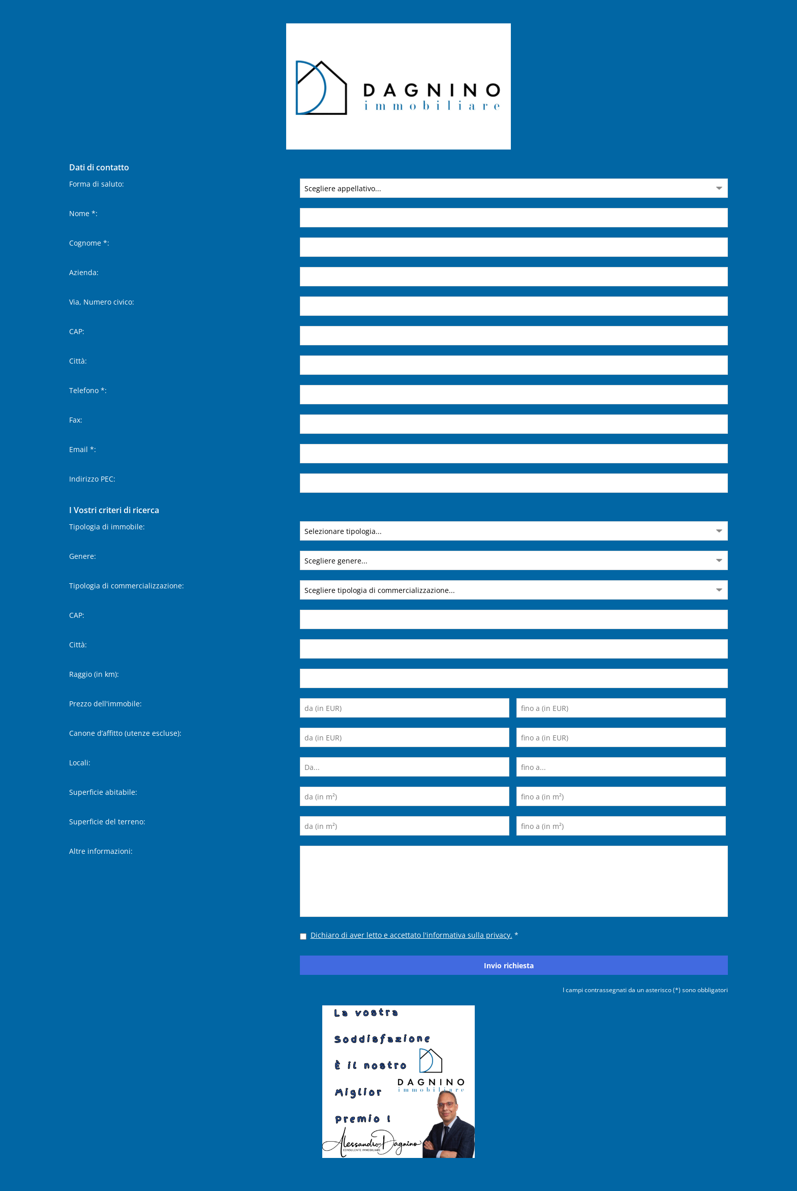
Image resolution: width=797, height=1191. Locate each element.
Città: (78, 361)
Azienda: (84, 272)
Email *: (82, 449)
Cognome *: (89, 243)
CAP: (76, 331)
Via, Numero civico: (101, 302)
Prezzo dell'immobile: (105, 703)
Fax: (75, 420)
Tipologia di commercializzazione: (126, 585)
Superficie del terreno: (107, 821)
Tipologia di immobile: (107, 526)
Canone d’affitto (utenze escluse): (125, 733)
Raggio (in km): (94, 674)
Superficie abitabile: (103, 792)
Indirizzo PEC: (92, 479)
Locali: (79, 762)
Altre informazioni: (101, 851)
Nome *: (83, 213)
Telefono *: (88, 390)
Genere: (82, 556)
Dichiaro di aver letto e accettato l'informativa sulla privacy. (411, 935)
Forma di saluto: (96, 184)
